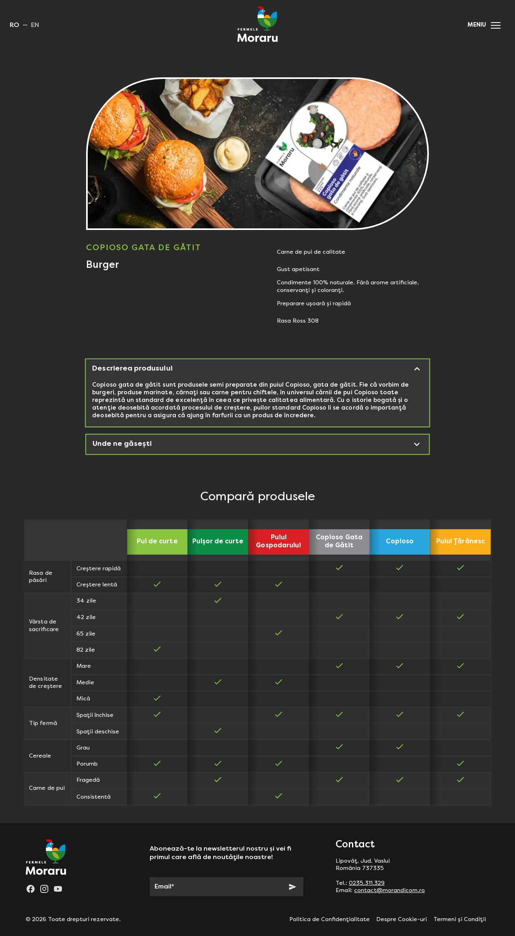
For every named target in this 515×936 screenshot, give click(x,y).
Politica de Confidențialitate (329, 919)
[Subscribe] (292, 887)
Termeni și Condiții (459, 919)
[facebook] (30, 889)
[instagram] (44, 889)
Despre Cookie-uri (401, 919)
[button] (495, 25)
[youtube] (58, 889)
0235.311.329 (367, 883)
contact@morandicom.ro (389, 890)
